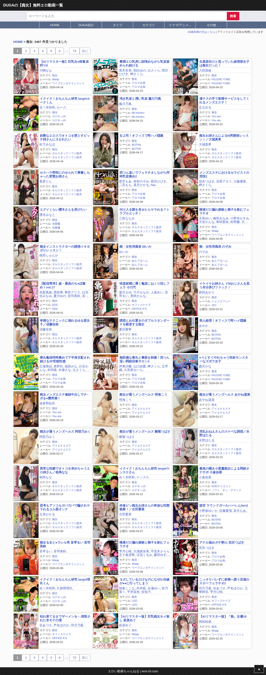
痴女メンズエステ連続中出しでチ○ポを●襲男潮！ (64, 396)
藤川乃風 (125, 104)
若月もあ (239, 510)
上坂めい (157, 292)
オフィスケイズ (141, 304)
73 (74, 51)
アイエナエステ (141, 408)
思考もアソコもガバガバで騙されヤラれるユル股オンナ (65, 507)
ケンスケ (143, 477)
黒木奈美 (125, 70)
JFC (214, 305)
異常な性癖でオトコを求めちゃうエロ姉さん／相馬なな (65, 470)
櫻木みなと (47, 215)
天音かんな (207, 222)
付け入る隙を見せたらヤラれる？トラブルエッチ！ (144, 211)
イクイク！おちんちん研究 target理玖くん (65, 581)
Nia (153, 185)
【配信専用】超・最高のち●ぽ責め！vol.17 (62, 285)
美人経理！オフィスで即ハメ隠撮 (222, 320)
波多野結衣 (47, 403)
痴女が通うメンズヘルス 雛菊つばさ (144, 431)
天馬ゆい (205, 218)
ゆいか (123, 251)
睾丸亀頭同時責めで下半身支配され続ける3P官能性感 (65, 359)
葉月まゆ (125, 292)
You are (216, 116)
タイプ (117, 25)
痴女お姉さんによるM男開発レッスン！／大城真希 (224, 137)
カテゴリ (148, 25)
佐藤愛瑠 (225, 510)
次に (85, 51)
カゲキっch (59, 116)
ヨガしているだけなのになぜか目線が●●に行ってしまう (144, 581)
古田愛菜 (125, 514)
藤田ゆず (160, 555)
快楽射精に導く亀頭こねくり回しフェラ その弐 (144, 285)
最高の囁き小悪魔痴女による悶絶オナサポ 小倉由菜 (224, 470)
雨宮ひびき (158, 181)
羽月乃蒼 (205, 588)
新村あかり (207, 292)
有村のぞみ (141, 181)
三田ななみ (127, 218)
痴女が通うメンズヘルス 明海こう (143, 394)
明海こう (125, 399)
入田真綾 (205, 70)
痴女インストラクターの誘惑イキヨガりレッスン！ (65, 248)
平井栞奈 (133, 591)
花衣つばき (207, 181)
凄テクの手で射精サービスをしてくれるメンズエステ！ (224, 100)
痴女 (55, 75)
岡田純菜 (205, 621)
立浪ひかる (47, 514)
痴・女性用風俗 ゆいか (135, 246)
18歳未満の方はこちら (201, 31)
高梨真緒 (45, 292)
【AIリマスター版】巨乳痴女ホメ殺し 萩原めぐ (144, 618)
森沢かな (205, 366)
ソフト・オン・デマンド (226, 490)
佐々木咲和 (47, 107)
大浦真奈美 (141, 551)
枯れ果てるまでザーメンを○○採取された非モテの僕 (65, 618)
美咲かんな (138, 296)
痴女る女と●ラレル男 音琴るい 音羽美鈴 (65, 544)
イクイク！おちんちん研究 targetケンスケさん (144, 470)
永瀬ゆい (154, 588)
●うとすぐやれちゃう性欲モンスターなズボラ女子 (223, 359)
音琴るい (45, 551)
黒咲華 (58, 292)
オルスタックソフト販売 (67, 153)
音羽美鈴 (74, 296)
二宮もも (125, 185)
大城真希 (205, 144)
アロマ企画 (138, 82)
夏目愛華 (125, 329)
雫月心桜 (125, 551)
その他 (211, 25)
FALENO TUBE (221, 79)
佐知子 (146, 591)
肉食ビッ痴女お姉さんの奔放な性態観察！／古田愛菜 (144, 507)
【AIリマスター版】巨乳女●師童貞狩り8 (64, 63)
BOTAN (136, 144)
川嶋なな (45, 70)
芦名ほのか (235, 588)
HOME (55, 25)
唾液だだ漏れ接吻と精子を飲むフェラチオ (224, 211)
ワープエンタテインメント (68, 83)
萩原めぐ (125, 625)
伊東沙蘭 (125, 366)
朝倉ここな (127, 588)
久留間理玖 (64, 588)
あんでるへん (140, 260)
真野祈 (58, 366)
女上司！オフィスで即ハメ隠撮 (141, 135)
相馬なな (45, 477)
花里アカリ (224, 181)
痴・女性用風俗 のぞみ (215, 246)
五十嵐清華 (127, 555)
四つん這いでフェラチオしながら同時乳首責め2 (144, 174)
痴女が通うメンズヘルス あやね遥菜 (224, 394)
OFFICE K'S (139, 308)
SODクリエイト (221, 486)
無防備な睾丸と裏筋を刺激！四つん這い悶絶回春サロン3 (144, 359)
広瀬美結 (45, 366)
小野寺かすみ (239, 218)
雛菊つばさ (127, 436)
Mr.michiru (138, 112)
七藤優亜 (239, 181)
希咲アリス (72, 292)
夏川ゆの (60, 296)
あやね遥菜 (207, 399)
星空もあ (125, 181)
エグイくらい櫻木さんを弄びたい (63, 209)
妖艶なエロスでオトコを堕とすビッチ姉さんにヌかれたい (65, 137)
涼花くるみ (144, 555)
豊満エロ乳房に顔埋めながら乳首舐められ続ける (144, 63)
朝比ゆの (139, 70)
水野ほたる (207, 440)
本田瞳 (52, 370)
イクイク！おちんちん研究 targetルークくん (65, 100)
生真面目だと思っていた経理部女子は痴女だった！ (224, 63)
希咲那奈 (222, 222)
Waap (55, 79)
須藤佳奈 (45, 329)
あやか (203, 325)
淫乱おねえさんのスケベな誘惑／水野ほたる (224, 433)
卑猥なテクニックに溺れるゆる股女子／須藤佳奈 (65, 322)
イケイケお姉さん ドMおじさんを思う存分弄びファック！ (224, 285)
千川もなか (141, 292)
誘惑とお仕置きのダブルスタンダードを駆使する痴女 (144, 322)
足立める (205, 107)
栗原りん (45, 181)
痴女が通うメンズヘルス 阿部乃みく (65, 431)
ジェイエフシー (221, 301)
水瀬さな (64, 370)
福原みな (71, 366)
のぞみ (203, 251)
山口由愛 (139, 366)
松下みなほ (47, 144)
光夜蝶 (56, 223)
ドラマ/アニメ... (180, 25)
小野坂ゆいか (208, 510)
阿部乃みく (47, 436)
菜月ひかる (141, 185)
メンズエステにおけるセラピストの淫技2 (224, 174)
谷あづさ (219, 588)
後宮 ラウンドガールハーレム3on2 (223, 505)
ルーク (61, 107)
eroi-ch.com (150, 671)
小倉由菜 (205, 477)
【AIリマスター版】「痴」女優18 (223, 616)
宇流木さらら (160, 551)
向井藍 (141, 588)
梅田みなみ (221, 218)
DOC (55, 304)
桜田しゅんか (48, 255)
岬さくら (136, 74)
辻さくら (154, 70)
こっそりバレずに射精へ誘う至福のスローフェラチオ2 (224, 581)
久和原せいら (133, 370)
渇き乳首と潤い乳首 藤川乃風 (140, 98)
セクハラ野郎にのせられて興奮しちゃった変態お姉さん (65, 174)
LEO (134, 600)
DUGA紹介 (86, 25)
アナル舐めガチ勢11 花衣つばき (221, 542)
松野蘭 (235, 222)
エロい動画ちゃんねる (123, 671)
